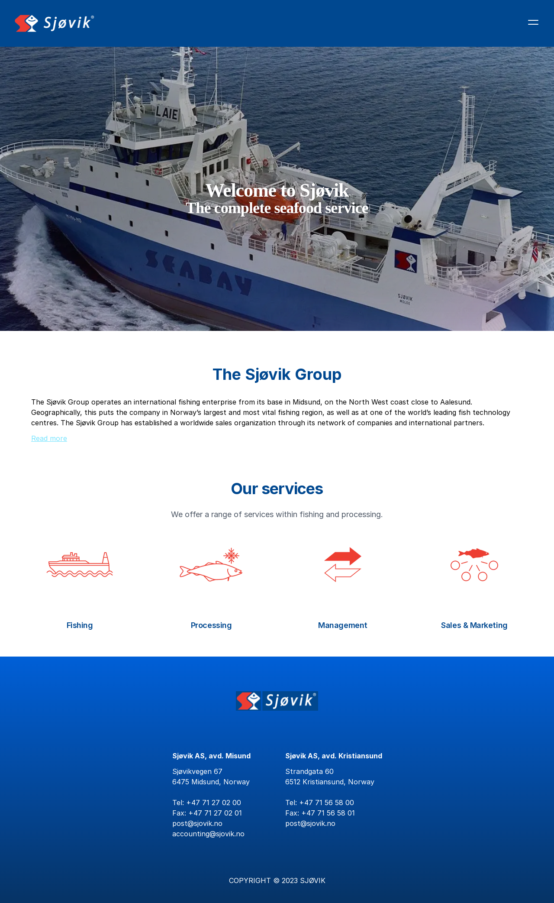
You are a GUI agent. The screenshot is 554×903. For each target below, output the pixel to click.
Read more (49, 438)
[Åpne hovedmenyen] (533, 22)
